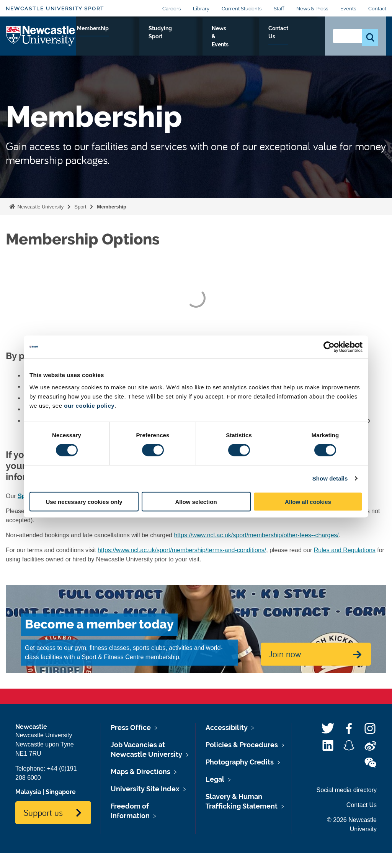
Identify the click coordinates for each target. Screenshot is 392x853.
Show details (330, 478)
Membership (187, 37)
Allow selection (196, 501)
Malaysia (28, 792)
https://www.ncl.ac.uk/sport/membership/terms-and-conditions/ (182, 550)
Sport (80, 207)
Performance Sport (99, 41)
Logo (41, 44)
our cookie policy (89, 405)
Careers (171, 8)
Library (201, 8)
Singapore (61, 792)
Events (348, 8)
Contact (377, 8)
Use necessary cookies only (84, 501)
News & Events (267, 46)
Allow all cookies (308, 501)
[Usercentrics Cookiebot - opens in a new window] (329, 347)
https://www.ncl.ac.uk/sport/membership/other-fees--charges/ (256, 535)
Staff (279, 8)
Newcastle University (40, 207)
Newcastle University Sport (55, 8)
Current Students (241, 8)
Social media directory (347, 790)
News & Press (312, 8)
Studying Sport (231, 41)
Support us (43, 812)
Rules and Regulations (345, 550)
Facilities (144, 37)
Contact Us (301, 41)
